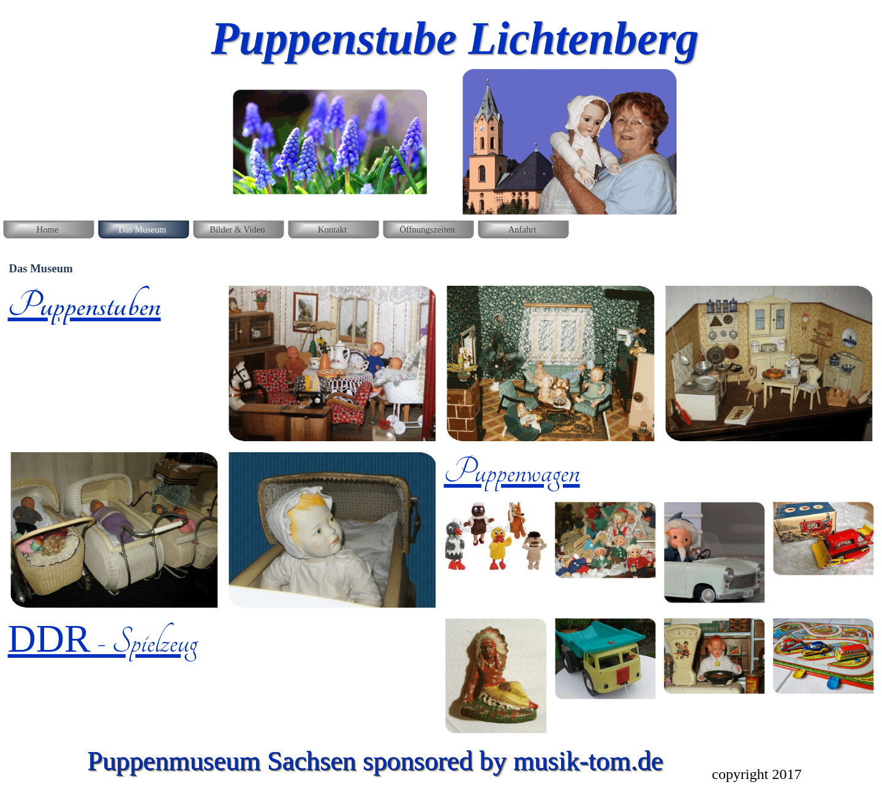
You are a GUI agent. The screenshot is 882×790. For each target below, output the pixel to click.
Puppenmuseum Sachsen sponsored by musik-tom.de (375, 761)
